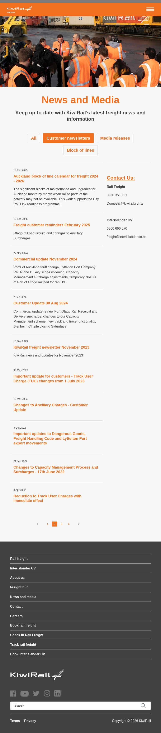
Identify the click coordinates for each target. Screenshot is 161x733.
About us (17, 577)
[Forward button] (78, 524)
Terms (15, 721)
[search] (80, 706)
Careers (16, 616)
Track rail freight (23, 644)
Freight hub (19, 587)
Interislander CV (23, 568)
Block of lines (80, 150)
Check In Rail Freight (26, 635)
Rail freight (19, 558)
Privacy (30, 721)
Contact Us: (121, 178)
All (34, 138)
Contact (16, 606)
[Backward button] (37, 524)
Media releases (115, 138)
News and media (23, 597)
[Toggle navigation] (150, 9)
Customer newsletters (68, 138)
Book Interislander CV (27, 654)
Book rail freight (23, 625)
